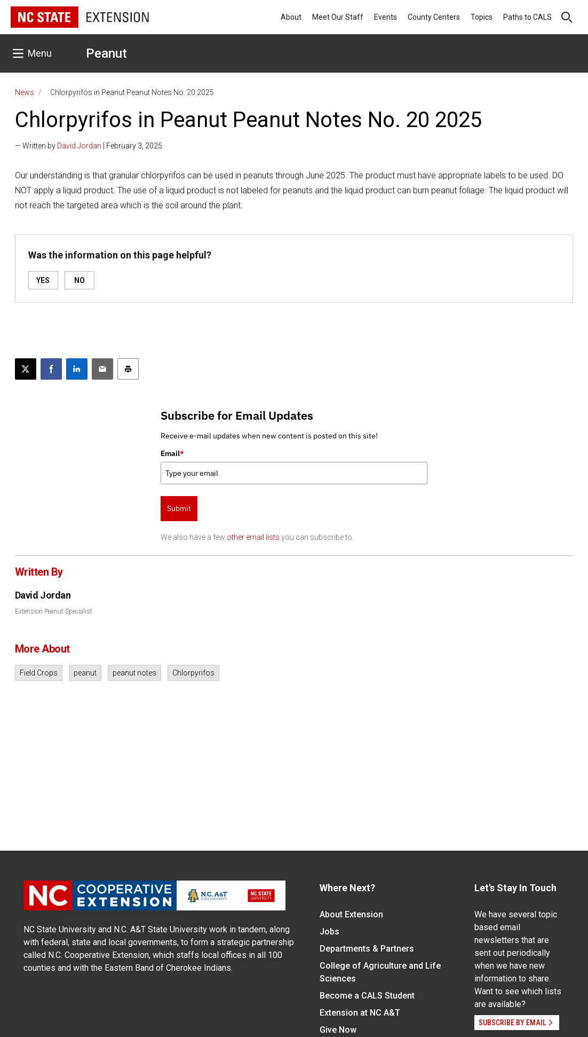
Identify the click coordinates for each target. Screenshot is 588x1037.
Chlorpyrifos (193, 673)
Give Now (338, 1030)
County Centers (434, 17)
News (24, 92)
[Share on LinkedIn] (77, 369)
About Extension (351, 914)
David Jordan (79, 146)
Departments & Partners (367, 949)
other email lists (253, 537)
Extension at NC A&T (360, 1013)
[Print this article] (128, 369)
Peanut (106, 53)
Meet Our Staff (337, 17)
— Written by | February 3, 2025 (88, 146)
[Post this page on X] (25, 369)
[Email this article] (102, 369)
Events (385, 17)
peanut (85, 673)
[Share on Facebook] (51, 369)
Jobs (329, 931)
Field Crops (39, 673)
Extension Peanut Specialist (53, 611)
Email (172, 453)
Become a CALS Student (367, 996)
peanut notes (134, 673)
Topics (481, 17)
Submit (179, 508)
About (291, 17)
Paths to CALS (527, 17)
